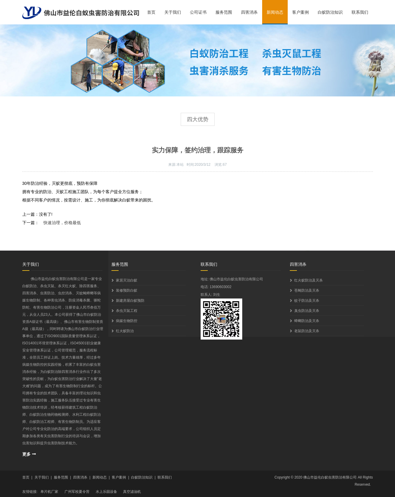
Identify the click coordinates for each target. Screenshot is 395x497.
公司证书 (198, 12)
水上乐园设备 (106, 492)
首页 (151, 12)
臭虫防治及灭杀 (306, 311)
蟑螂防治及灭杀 (306, 321)
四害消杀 (249, 12)
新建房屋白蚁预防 (130, 300)
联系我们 (360, 12)
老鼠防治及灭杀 (306, 331)
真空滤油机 (132, 492)
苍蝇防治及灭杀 (306, 290)
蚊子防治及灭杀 (306, 300)
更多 (26, 454)
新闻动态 (275, 12)
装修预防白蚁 (126, 290)
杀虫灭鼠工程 (126, 311)
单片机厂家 (49, 492)
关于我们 (172, 12)
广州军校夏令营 (76, 492)
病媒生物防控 (126, 321)
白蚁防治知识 (330, 12)
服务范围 (223, 12)
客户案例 (300, 12)
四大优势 (197, 119)
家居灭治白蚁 (126, 280)
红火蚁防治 (125, 331)
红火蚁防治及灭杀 (308, 280)
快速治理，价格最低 (62, 222)
